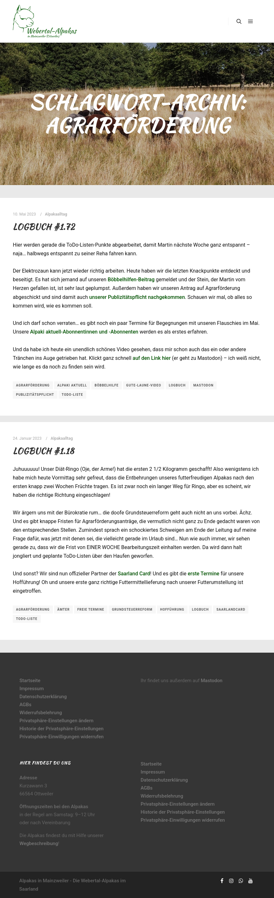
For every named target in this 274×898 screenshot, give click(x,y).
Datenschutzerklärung (43, 696)
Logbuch (177, 385)
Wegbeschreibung (39, 843)
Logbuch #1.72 (44, 227)
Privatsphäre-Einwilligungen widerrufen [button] (62, 737)
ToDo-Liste (72, 394)
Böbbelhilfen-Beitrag (131, 279)
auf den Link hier (152, 358)
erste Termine (204, 574)
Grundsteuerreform (132, 609)
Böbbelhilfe (107, 385)
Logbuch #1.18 (43, 451)
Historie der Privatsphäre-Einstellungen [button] (62, 729)
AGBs (25, 704)
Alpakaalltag (56, 214)
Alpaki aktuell (72, 385)
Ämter (63, 609)
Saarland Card (134, 574)
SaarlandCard (230, 609)
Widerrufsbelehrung (41, 713)
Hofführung (172, 609)
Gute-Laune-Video (143, 385)
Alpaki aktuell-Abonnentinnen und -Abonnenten (84, 332)
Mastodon (203, 385)
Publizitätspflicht (35, 394)
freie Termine (90, 609)
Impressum (32, 688)
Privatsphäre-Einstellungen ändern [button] (57, 721)
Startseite (30, 680)
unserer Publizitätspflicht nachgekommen (137, 297)
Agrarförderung (33, 385)
